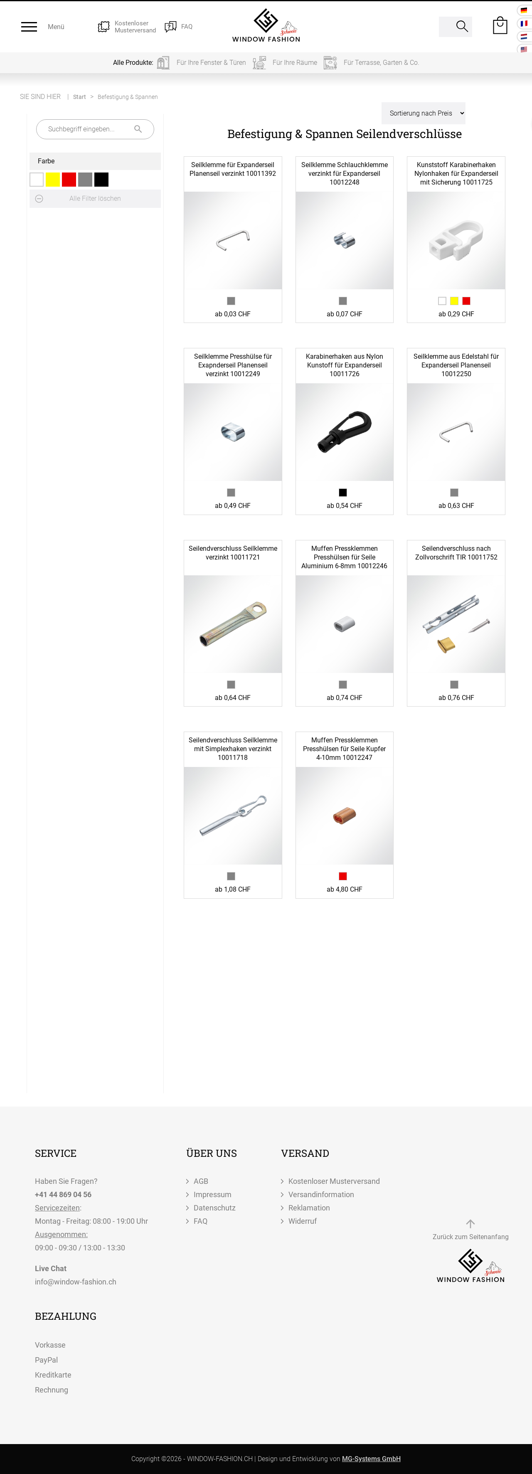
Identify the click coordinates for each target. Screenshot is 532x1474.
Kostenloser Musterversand (334, 1181)
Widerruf (302, 1221)
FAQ (200, 1221)
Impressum (213, 1194)
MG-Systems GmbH (371, 1459)
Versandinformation (321, 1194)
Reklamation (309, 1207)
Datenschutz (215, 1207)
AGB (201, 1181)
